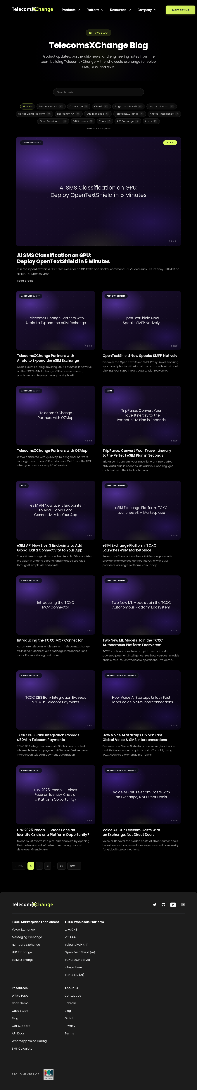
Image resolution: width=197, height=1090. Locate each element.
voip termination (161, 106)
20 (61, 865)
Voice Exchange (23, 929)
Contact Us (180, 10)
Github (69, 1018)
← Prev (19, 865)
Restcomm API (68, 114)
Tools (105, 121)
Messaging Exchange (27, 937)
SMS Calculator (23, 1048)
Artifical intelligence (164, 114)
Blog (15, 1018)
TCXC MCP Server (77, 960)
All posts (28, 106)
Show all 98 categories (99, 128)
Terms (69, 1033)
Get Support (21, 1026)
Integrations (73, 967)
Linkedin (70, 1003)
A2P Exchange (128, 121)
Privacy (70, 1026)
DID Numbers (83, 121)
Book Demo (20, 1003)
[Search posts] (98, 92)
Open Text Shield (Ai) (80, 952)
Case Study (20, 1011)
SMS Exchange (98, 114)
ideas (151, 121)
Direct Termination (53, 121)
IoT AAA (70, 937)
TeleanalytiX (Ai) (77, 945)
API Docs (18, 1033)
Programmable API (129, 106)
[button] (71, 10)
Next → (74, 865)
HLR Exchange (22, 952)
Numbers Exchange (26, 945)
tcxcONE (71, 929)
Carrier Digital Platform (34, 114)
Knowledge (79, 106)
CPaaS (101, 106)
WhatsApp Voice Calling (29, 1041)
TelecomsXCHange (130, 114)
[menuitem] (71, 10)
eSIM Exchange (23, 960)
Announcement (51, 106)
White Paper (21, 995)
